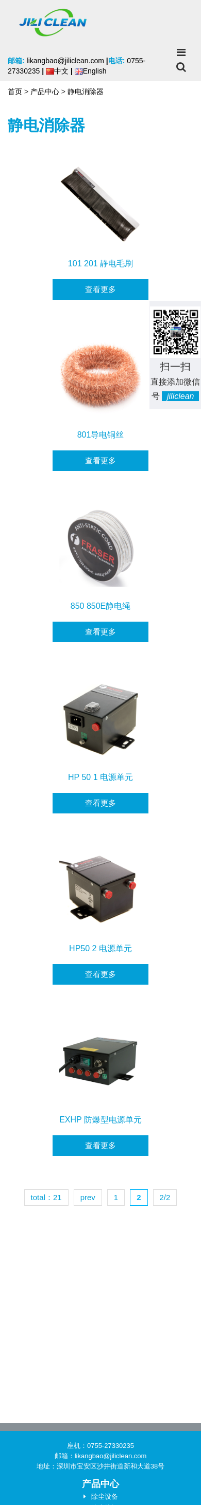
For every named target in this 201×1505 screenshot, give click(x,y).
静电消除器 (86, 91)
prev (87, 1197)
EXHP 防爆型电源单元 (100, 1119)
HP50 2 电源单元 (100, 948)
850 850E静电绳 (101, 606)
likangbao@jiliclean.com (65, 61)
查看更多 (100, 289)
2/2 (165, 1197)
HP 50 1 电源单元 (100, 777)
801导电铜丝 (100, 434)
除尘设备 (104, 1496)
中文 (57, 71)
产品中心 (44, 91)
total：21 (46, 1197)
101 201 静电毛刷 (100, 263)
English (91, 71)
